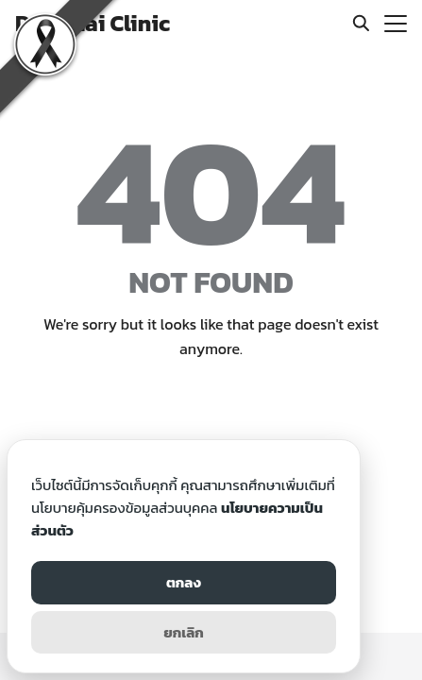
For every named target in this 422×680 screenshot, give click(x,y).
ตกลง (183, 582)
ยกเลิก (183, 632)
